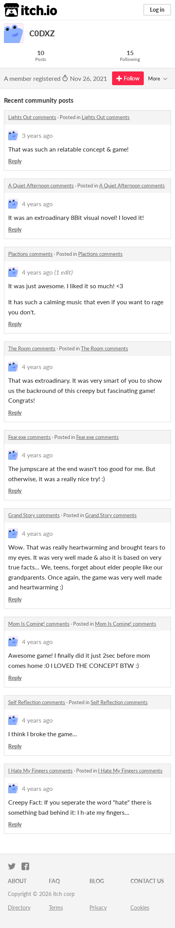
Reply (14, 161)
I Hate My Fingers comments (40, 770)
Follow (127, 78)
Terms (56, 907)
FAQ (54, 881)
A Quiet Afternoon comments (41, 185)
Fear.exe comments (29, 437)
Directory (19, 907)
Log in (157, 9)
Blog (96, 881)
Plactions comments (30, 254)
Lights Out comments (32, 117)
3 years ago (37, 135)
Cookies (139, 907)
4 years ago (37, 203)
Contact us (147, 881)
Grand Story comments (34, 515)
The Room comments (31, 348)
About (17, 881)
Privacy (98, 907)
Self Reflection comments (36, 702)
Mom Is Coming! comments (39, 624)
